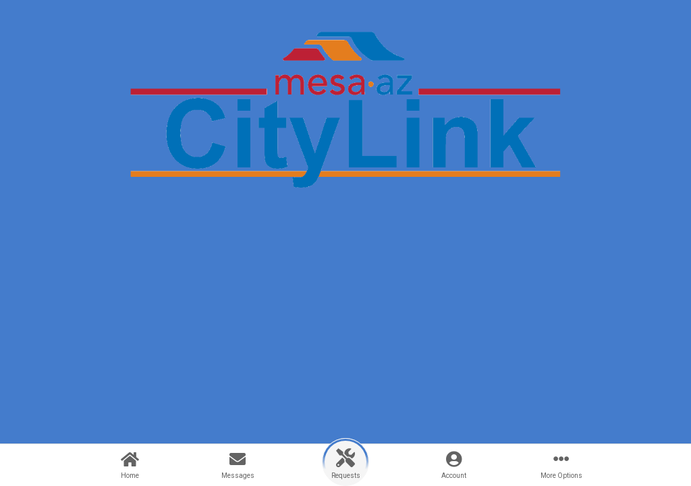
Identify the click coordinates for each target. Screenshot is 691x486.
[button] (345, 462)
